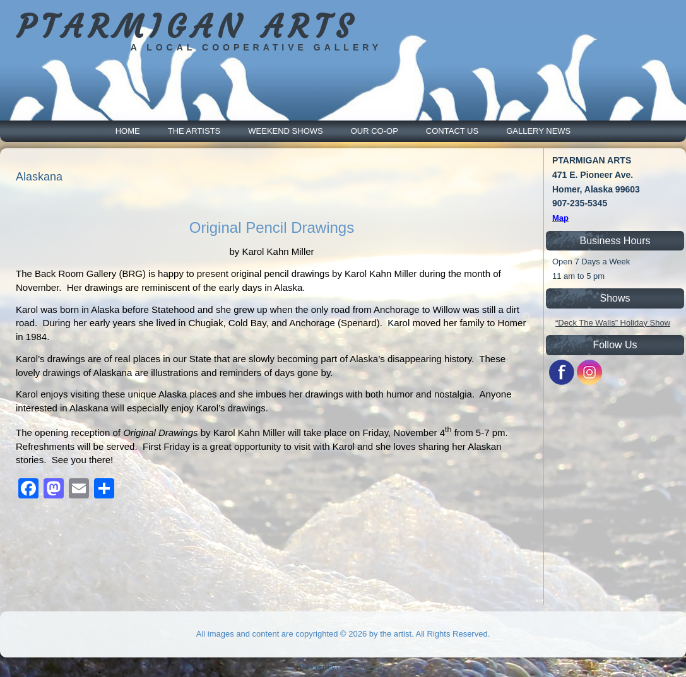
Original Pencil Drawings (271, 227)
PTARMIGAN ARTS (187, 27)
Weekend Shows (285, 131)
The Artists (194, 131)
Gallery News (538, 131)
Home (127, 131)
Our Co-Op (374, 131)
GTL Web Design (360, 667)
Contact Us (452, 131)
